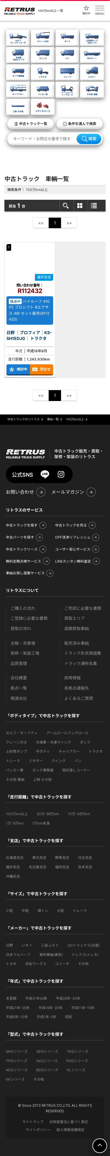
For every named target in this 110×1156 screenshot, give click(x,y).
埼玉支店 (85, 857)
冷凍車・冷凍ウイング (53, 742)
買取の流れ (21, 628)
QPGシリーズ (47, 1051)
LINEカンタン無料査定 (73, 561)
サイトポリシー (38, 1130)
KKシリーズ (15, 1079)
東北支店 (39, 857)
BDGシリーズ (47, 1070)
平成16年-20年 (50, 1008)
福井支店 (13, 867)
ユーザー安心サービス (72, 549)
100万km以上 (17, 814)
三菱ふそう (50, 945)
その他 (83, 964)
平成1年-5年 (46, 1017)
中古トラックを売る (71, 525)
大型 (60, 910)
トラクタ (96, 751)
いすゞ (27, 945)
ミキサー (36, 761)
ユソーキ (62, 964)
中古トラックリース (22, 549)
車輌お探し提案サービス (25, 573)
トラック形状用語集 (82, 653)
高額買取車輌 (76, 628)
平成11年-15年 (82, 1008)
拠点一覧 (19, 688)
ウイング (59, 761)
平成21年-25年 (18, 1008)
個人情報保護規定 (70, 1130)
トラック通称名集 (80, 663)
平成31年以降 (36, 998)
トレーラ (13, 761)
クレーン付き (16, 742)
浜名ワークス (35, 964)
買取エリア (74, 618)
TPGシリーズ (16, 1061)
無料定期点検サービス (23, 561)
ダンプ (85, 742)
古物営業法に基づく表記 (68, 1122)
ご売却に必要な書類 (82, 608)
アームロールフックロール (67, 733)
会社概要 (19, 677)
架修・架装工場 (25, 653)
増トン (43, 910)
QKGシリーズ (17, 1051)
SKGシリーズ (46, 1061)
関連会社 (19, 698)
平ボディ (43, 751)
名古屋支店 (37, 867)
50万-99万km (48, 814)
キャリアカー (69, 751)
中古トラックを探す (22, 525)
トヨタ (11, 964)
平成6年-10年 (17, 1017)
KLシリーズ (76, 1070)
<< (40, 222)
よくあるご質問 (78, 698)
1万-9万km (14, 823)
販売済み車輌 (76, 643)
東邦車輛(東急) (51, 954)
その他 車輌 (15, 779)
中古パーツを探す (20, 537)
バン (78, 761)
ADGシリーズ (17, 1070)
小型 (9, 910)
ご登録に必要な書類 (29, 618)
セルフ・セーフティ (22, 733)
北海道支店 (14, 857)
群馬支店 (62, 857)
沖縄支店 (13, 876)
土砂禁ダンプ (16, 751)
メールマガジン (67, 492)
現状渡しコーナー (76, 770)
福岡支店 (62, 867)
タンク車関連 (42, 770)
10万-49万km (79, 814)
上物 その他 (42, 779)
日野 (9, 945)
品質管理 (19, 663)
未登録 (11, 998)
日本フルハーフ (18, 954)
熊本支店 (85, 867)
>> (69, 222)
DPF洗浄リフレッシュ (72, 537)
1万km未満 (41, 823)
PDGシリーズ (77, 1061)
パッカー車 (14, 770)
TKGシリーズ (77, 1051)
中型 (25, 910)
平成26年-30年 (68, 998)
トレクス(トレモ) (85, 954)
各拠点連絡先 (76, 688)
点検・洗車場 (23, 643)
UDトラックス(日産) (83, 945)
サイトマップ (32, 1122)
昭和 (68, 1017)
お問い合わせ (20, 492)
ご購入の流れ (23, 608)
